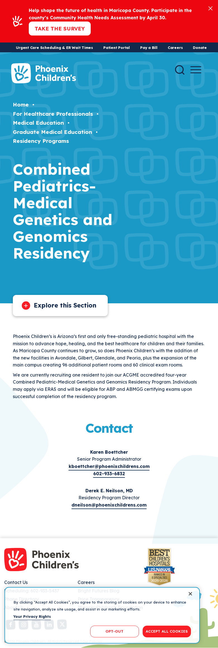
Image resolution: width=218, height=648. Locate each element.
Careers (175, 47)
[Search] (179, 70)
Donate (200, 47)
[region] (102, 615)
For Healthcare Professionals (53, 113)
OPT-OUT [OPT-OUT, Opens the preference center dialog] (114, 631)
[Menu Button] (195, 69)
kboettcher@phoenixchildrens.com (109, 466)
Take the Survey (60, 28)
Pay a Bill (148, 47)
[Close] (210, 8)
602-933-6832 (109, 473)
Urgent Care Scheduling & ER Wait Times (54, 47)
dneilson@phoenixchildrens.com (109, 505)
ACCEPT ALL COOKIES (167, 631)
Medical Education (38, 122)
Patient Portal (116, 47)
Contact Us (16, 582)
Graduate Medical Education (52, 132)
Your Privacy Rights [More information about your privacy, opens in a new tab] (32, 616)
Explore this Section (65, 305)
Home (21, 104)
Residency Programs (41, 141)
